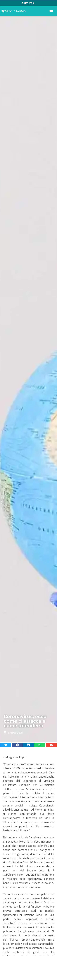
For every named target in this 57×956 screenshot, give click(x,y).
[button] (5, 745)
